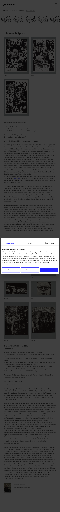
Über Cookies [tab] (49, 243)
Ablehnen (11, 270)
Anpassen (30, 270)
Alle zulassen (49, 270)
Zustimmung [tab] (10, 243)
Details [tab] (30, 243)
